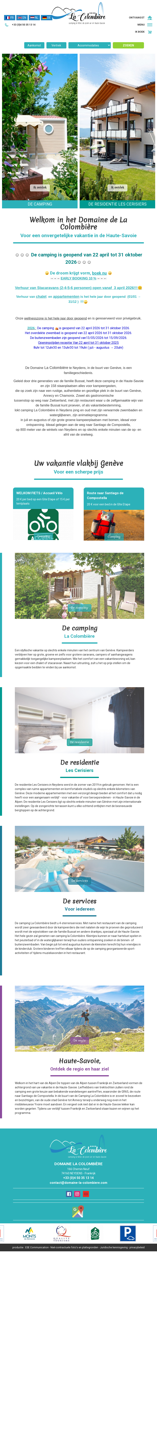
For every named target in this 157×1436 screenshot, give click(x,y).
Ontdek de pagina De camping (79, 586)
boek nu (99, 273)
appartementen (66, 297)
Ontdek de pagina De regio (79, 1019)
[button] (145, 24)
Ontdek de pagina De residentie (79, 720)
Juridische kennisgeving (114, 1247)
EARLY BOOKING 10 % (78, 278)
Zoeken (128, 45)
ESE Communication (37, 1247)
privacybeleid (137, 1247)
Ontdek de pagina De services (79, 859)
